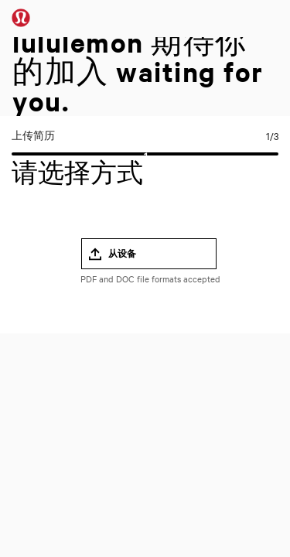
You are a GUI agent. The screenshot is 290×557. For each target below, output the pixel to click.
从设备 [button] (122, 253)
